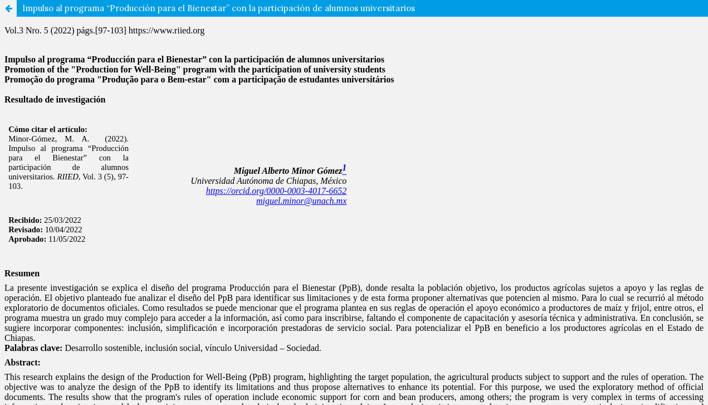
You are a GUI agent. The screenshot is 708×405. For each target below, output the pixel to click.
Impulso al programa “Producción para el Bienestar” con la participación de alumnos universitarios (218, 8)
